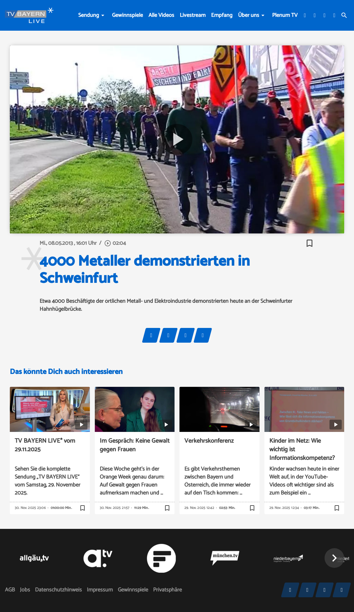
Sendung (88, 15)
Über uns (248, 15)
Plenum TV (285, 15)
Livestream (193, 15)
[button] (334, 558)
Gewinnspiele (127, 15)
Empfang (222, 15)
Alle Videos (161, 15)
